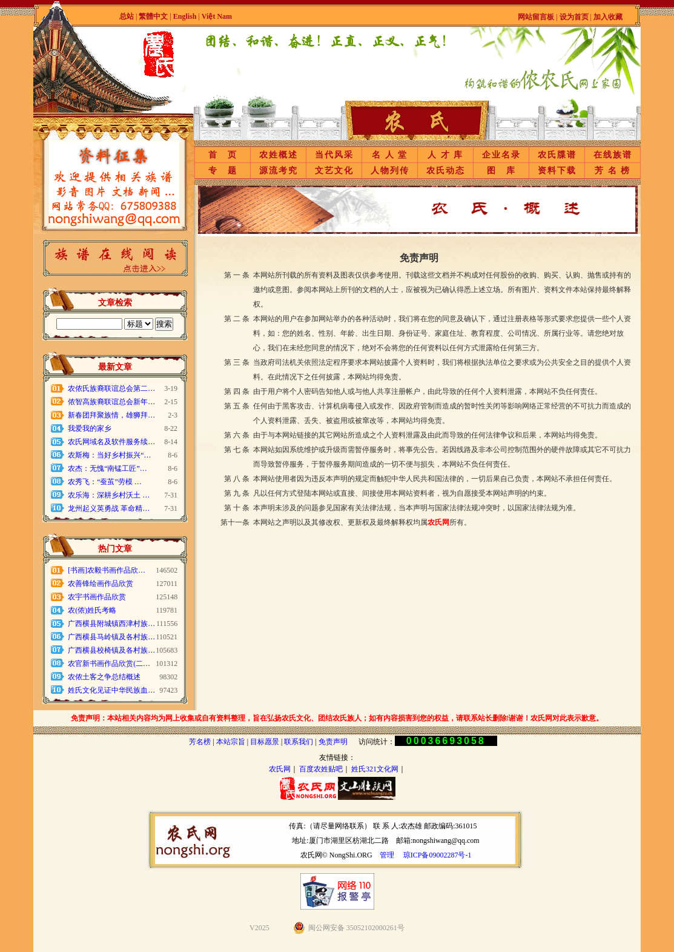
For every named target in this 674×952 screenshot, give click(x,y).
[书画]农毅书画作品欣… (106, 570)
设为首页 (574, 17)
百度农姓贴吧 (321, 769)
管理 (387, 855)
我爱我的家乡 (89, 428)
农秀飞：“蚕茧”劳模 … (105, 482)
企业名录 (501, 154)
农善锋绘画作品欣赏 (100, 583)
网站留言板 (536, 17)
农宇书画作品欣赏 (97, 597)
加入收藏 (608, 17)
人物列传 (390, 170)
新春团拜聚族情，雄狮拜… (111, 415)
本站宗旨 (230, 741)
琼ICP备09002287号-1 (437, 855)
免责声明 (333, 741)
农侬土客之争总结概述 (104, 677)
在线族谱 (612, 154)
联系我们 (298, 741)
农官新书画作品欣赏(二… (109, 663)
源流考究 (278, 170)
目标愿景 (264, 741)
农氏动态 (445, 170)
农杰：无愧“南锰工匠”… (107, 468)
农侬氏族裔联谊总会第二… (111, 388)
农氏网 (280, 769)
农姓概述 (278, 154)
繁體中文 (153, 16)
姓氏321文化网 (374, 769)
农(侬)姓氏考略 (92, 610)
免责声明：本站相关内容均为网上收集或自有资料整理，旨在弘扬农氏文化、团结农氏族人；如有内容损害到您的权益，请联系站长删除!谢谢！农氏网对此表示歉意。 (337, 718)
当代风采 (334, 154)
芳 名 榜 (612, 170)
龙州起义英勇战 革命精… (109, 508)
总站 (126, 16)
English (186, 16)
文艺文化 (334, 170)
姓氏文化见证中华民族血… (111, 690)
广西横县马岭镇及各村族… (111, 637)
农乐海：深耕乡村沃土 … (109, 495)
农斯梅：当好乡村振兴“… (109, 455)
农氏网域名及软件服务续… (111, 442)
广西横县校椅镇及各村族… (111, 650)
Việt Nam (217, 16)
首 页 (222, 154)
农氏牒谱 (557, 154)
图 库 (501, 170)
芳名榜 (200, 741)
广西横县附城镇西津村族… (111, 623)
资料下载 (557, 170)
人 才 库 (445, 154)
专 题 (222, 170)
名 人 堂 (390, 154)
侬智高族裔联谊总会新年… (111, 402)
